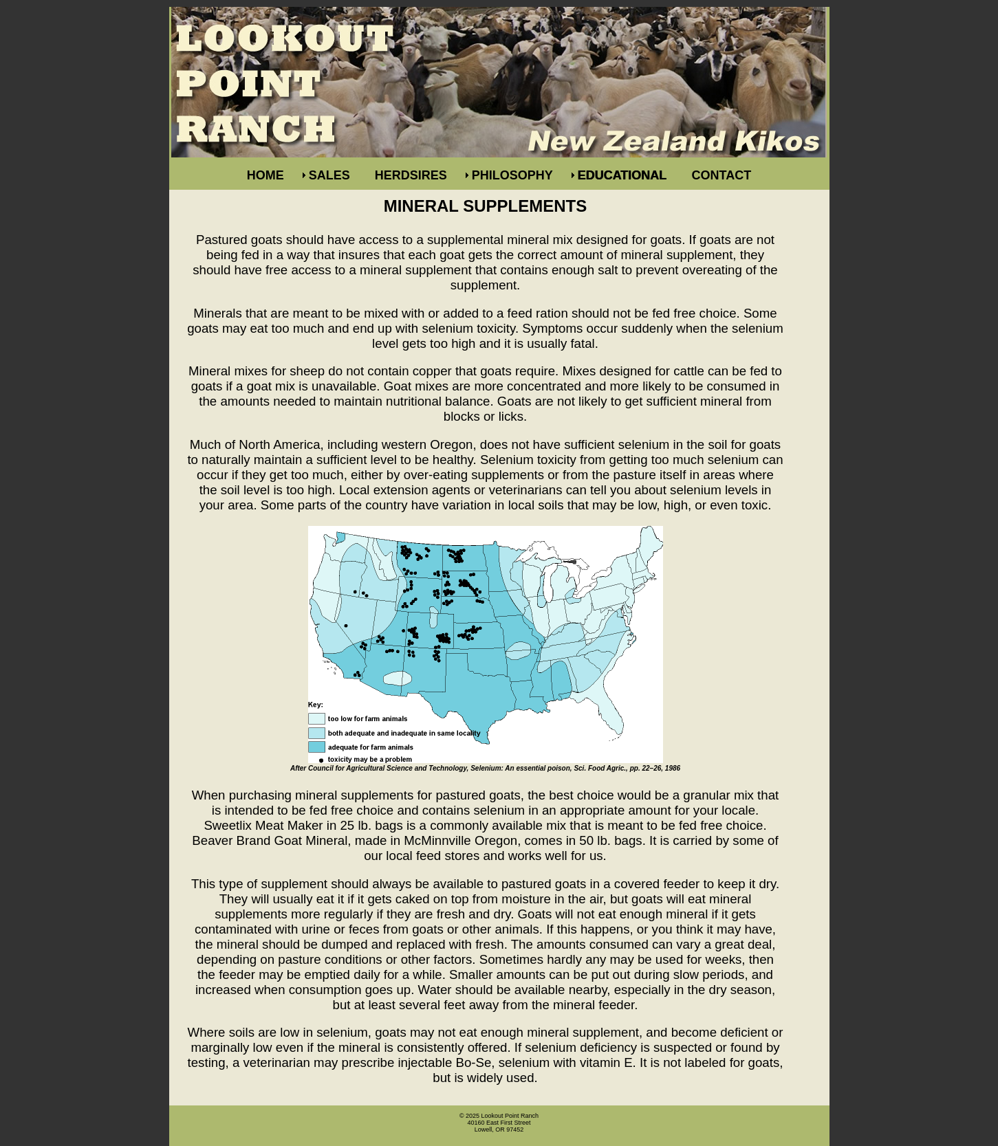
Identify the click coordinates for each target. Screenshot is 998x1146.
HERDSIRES (411, 175)
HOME (265, 175)
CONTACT (722, 175)
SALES (329, 175)
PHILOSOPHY (512, 175)
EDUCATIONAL (622, 175)
